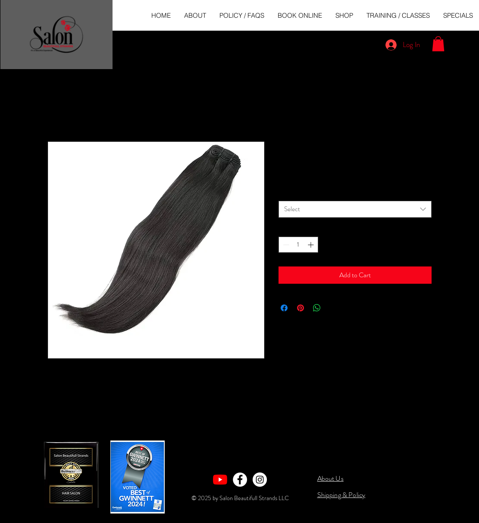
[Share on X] (333, 308)
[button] (438, 43)
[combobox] (355, 209)
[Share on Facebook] (284, 308)
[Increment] (311, 244)
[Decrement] (285, 244)
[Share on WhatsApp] (317, 308)
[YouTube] (220, 479)
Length (289, 193)
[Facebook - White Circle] (240, 479)
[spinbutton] (298, 244)
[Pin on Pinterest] (300, 308)
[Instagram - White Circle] (260, 479)
